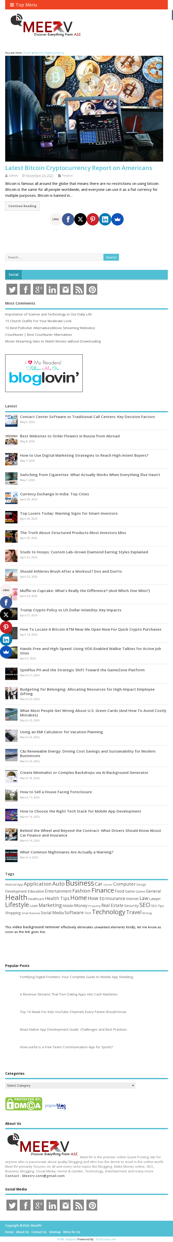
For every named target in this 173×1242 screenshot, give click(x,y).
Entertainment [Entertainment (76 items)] (58, 891)
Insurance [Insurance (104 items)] (115, 898)
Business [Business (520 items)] (79, 883)
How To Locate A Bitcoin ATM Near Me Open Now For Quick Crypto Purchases (90, 629)
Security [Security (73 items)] (131, 905)
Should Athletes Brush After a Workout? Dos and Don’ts (71, 571)
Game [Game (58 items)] (130, 891)
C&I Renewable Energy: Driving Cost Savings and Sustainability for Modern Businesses (87, 753)
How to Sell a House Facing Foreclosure (56, 791)
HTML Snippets (67, 1239)
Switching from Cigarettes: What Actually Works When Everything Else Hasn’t (90, 474)
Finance (67, 175)
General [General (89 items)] (153, 891)
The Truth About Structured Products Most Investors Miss (73, 532)
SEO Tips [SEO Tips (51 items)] (157, 905)
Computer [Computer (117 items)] (124, 884)
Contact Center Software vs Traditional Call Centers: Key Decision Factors (87, 416)
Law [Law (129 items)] (143, 898)
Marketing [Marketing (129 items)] (50, 905)
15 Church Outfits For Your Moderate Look (38, 321)
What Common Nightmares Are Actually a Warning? (66, 851)
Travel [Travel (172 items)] (134, 912)
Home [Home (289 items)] (78, 897)
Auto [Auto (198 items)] (58, 883)
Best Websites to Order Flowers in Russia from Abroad (70, 435)
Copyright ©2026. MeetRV (23, 1225)
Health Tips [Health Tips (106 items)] (57, 898)
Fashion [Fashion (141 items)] (81, 890)
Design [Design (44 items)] (141, 884)
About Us (22, 1232)
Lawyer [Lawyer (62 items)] (155, 898)
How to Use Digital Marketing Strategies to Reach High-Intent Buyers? (84, 455)
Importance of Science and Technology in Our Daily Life (48, 314)
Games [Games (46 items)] (140, 891)
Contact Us (39, 1232)
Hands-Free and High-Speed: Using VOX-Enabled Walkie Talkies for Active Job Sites (90, 650)
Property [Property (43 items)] (94, 906)
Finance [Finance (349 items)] (102, 890)
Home (9, 1232)
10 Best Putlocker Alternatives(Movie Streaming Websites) (50, 328)
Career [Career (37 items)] (108, 884)
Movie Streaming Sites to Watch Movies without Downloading (53, 341)
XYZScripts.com (106, 1239)
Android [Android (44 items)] (11, 884)
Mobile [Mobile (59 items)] (67, 905)
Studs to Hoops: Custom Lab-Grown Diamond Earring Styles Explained (84, 551)
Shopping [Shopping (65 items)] (13, 912)
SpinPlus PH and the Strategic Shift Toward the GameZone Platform (82, 669)
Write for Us (71, 1232)
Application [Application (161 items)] (38, 883)
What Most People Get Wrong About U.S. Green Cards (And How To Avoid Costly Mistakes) (93, 712)
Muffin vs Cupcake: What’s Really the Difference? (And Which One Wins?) (85, 590)
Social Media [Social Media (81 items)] (52, 912)
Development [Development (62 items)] (16, 891)
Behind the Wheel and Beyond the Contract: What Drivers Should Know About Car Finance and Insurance (90, 832)
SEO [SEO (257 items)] (144, 905)
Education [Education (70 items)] (36, 891)
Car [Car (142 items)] (99, 883)
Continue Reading (22, 206)
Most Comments (20, 303)
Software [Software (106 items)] (74, 912)
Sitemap (55, 1232)
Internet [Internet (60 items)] (132, 898)
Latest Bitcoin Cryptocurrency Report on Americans (78, 168)
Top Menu (23, 5)
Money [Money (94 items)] (81, 905)
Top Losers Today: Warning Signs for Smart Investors (69, 513)
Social (14, 274)
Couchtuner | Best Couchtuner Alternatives (38, 334)
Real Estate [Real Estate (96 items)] (112, 905)
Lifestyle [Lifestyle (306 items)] (17, 904)
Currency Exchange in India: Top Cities (54, 493)
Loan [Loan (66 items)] (34, 905)
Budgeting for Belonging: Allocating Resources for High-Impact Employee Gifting (87, 691)
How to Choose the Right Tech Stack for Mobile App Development (80, 811)
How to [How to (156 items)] (96, 898)
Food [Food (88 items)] (119, 891)
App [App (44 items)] (20, 884)
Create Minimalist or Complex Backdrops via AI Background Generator (84, 772)
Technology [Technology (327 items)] (108, 911)
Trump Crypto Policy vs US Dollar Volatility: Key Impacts (70, 609)
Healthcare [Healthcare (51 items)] (36, 899)
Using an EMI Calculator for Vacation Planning (61, 731)
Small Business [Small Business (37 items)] (30, 913)
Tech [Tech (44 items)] (87, 913)
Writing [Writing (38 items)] (147, 913)
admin (13, 175)
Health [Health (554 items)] (16, 897)
